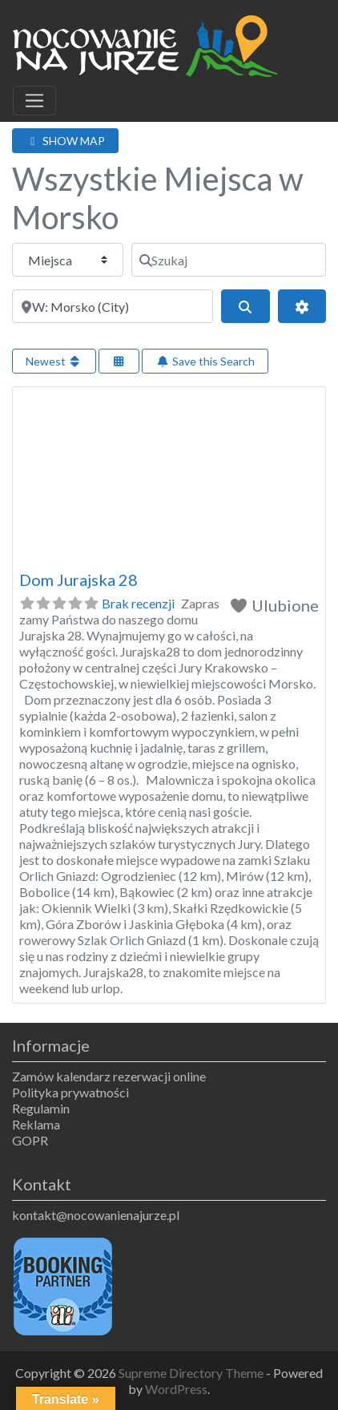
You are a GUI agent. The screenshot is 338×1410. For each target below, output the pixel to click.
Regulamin (41, 1108)
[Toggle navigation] (34, 101)
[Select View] (119, 361)
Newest (54, 361)
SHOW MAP (65, 140)
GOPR (30, 1140)
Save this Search (205, 361)
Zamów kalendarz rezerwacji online (109, 1076)
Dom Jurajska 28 (78, 579)
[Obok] (112, 306)
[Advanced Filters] (302, 306)
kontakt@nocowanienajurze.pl (95, 1214)
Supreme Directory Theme (192, 1372)
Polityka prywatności (70, 1092)
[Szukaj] (228, 260)
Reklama (36, 1124)
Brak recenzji (138, 603)
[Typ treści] (67, 260)
